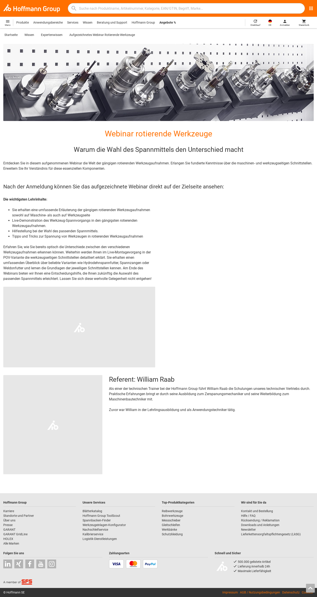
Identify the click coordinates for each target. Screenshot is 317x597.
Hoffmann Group (143, 22)
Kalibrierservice (93, 534)
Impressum (230, 592)
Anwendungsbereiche (48, 22)
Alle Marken (11, 543)
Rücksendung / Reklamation (260, 520)
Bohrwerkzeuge (172, 515)
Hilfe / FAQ (248, 515)
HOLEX (8, 539)
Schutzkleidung (172, 534)
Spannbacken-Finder (97, 520)
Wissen (87, 22)
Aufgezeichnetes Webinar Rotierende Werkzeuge (102, 35)
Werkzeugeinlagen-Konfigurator (104, 525)
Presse (8, 525)
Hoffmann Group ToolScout (101, 515)
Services (72, 22)
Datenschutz (291, 592)
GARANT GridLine (15, 534)
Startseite (11, 35)
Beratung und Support (112, 22)
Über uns (9, 520)
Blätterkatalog (92, 511)
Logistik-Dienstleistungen (100, 539)
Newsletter (248, 529)
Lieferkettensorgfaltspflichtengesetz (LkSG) (271, 534)
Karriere (8, 511)
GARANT (9, 529)
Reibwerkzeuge (172, 511)
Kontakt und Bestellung (257, 511)
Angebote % (167, 22)
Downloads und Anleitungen (260, 525)
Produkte (22, 22)
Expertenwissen (52, 35)
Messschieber (171, 520)
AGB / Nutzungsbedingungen (260, 592)
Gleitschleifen (171, 525)
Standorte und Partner (18, 515)
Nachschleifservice (95, 529)
